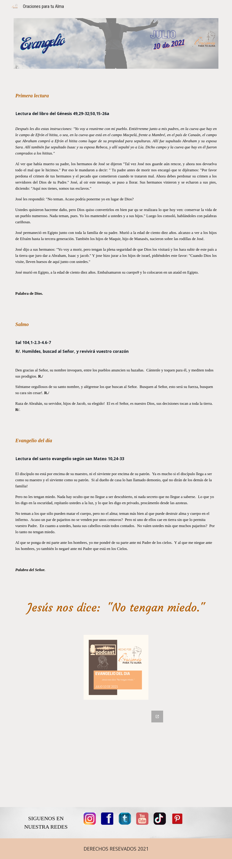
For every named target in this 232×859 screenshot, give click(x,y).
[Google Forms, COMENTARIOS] (116, 756)
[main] (116, 338)
